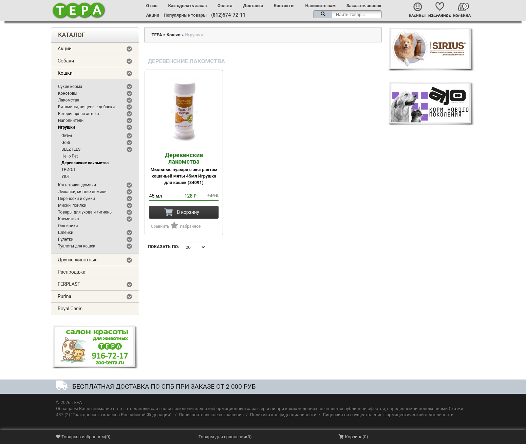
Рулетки (66, 239)
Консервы (67, 93)
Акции (152, 15)
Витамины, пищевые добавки (86, 107)
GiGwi (66, 135)
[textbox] (347, 14)
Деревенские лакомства (85, 163)
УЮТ (65, 176)
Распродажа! (72, 272)
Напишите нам (320, 5)
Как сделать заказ (187, 5)
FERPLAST (69, 284)
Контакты (284, 5)
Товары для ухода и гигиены (85, 212)
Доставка (253, 5)
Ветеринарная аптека (78, 113)
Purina (64, 296)
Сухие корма (70, 86)
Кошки (65, 73)
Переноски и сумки (76, 198)
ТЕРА (156, 34)
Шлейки (65, 232)
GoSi (65, 142)
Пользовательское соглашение (211, 414)
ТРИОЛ (68, 169)
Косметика (68, 219)
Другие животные (78, 259)
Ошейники (68, 225)
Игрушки (66, 127)
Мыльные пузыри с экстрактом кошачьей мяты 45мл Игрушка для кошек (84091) (183, 168)
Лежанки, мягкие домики (82, 191)
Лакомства (68, 100)
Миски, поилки (72, 205)
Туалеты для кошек (76, 246)
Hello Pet (69, 156)
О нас (151, 5)
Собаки (66, 60)
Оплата (225, 5)
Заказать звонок (363, 5)
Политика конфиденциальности (283, 414)
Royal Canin (70, 308)
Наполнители (70, 120)
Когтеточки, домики (77, 185)
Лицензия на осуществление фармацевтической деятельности (388, 414)
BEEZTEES (70, 149)
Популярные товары (185, 15)
